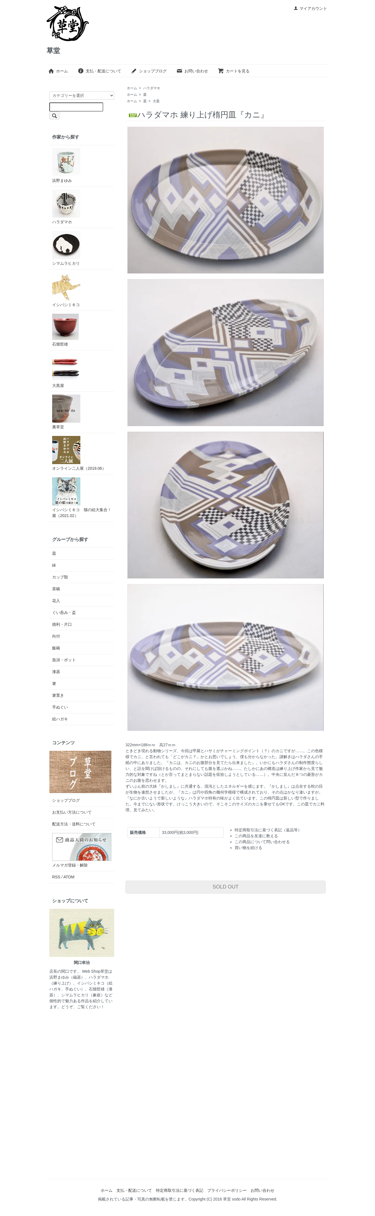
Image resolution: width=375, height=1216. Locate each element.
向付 (56, 636)
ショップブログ (149, 71)
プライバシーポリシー (227, 1190)
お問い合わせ (192, 71)
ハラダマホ (151, 88)
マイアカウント (310, 8)
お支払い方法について (72, 812)
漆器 (56, 671)
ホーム (58, 71)
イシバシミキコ (66, 289)
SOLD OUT (226, 887)
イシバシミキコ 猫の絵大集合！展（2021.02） (81, 497)
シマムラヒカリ (66, 248)
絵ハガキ (60, 719)
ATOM (68, 877)
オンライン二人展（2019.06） (79, 453)
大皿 (156, 101)
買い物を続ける (248, 847)
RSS (56, 877)
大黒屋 (66, 370)
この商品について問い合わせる (262, 841)
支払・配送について (99, 71)
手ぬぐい (60, 707)
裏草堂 (66, 412)
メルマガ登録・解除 (70, 865)
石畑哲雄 (65, 330)
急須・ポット (64, 660)
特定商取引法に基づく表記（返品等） (268, 830)
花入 (56, 600)
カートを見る (234, 71)
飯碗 (56, 648)
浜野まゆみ (66, 165)
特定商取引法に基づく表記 (179, 1190)
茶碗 (56, 589)
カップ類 (60, 577)
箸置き (58, 695)
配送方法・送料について (74, 824)
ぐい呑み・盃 (64, 612)
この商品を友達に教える (256, 836)
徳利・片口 (62, 624)
